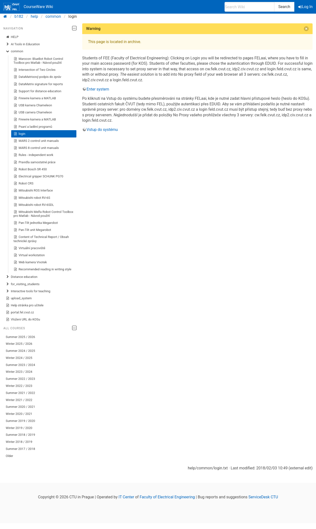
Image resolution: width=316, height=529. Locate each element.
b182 (19, 16)
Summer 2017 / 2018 (20, 449)
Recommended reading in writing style (43, 269)
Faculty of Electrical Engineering (167, 497)
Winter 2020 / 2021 (19, 414)
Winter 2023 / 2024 (19, 372)
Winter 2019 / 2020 (19, 428)
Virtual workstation (29, 255)
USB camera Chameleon (33, 112)
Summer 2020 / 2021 (20, 407)
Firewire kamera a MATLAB (35, 98)
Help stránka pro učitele (25, 305)
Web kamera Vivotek (30, 262)
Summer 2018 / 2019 (20, 435)
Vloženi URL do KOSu (23, 319)
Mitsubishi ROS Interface (33, 190)
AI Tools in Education (23, 44)
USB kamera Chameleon (33, 105)
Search (284, 6)
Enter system (98, 89)
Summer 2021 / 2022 (20, 393)
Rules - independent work (34, 155)
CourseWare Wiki (28, 7)
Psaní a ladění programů (33, 127)
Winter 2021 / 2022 (19, 400)
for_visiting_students (23, 284)
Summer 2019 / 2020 (20, 421)
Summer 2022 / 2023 (20, 379)
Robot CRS (24, 183)
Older (9, 456)
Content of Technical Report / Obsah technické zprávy (41, 239)
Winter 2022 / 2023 (19, 386)
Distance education (21, 277)
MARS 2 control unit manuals (36, 141)
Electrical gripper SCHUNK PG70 (38, 176)
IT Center (126, 497)
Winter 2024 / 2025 (19, 358)
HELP (12, 37)
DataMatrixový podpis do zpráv (37, 77)
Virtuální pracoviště (29, 248)
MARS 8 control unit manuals (36, 148)
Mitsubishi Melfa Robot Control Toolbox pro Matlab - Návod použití (43, 214)
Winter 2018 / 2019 (19, 442)
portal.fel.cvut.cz (20, 312)
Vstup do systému (102, 129)
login (20, 134)
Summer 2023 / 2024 (20, 365)
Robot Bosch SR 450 (30, 169)
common (53, 16)
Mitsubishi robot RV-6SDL (34, 205)
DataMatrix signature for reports (38, 84)
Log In (306, 6)
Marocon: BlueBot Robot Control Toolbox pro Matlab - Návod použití (38, 60)
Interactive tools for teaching (28, 291)
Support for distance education (38, 91)
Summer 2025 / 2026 (20, 337)
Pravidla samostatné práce (34, 162)
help (34, 16)
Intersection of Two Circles (34, 70)
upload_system (19, 298)
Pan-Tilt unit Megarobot (32, 230)
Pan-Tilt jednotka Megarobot (36, 223)
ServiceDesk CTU (263, 497)
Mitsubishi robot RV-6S (32, 198)
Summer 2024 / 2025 (20, 351)
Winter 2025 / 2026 (19, 344)
